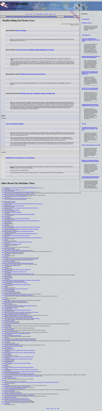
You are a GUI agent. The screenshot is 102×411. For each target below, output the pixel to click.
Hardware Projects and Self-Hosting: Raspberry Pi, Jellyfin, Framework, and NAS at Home (20, 207)
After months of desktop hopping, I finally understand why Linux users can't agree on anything (20, 318)
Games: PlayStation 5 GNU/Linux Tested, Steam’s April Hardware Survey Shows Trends (19, 233)
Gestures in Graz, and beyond (8, 329)
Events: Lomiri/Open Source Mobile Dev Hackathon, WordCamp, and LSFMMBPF (18, 214)
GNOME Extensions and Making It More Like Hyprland (13, 205)
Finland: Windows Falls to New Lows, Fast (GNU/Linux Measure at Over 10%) (17, 305)
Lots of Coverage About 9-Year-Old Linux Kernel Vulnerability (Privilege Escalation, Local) (20, 187)
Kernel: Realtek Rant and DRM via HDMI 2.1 (11, 189)
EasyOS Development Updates (8, 361)
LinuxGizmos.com (86, 35)
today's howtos (5, 239)
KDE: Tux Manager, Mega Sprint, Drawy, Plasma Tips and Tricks (15, 288)
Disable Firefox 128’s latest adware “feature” (32, 74)
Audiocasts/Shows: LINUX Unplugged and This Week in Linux (14, 271)
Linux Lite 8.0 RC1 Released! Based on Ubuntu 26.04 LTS (13, 388)
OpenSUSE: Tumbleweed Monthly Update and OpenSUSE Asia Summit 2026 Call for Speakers (21, 227)
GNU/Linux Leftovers (6, 216)
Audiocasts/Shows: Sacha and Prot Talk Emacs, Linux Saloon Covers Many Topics (18, 352)
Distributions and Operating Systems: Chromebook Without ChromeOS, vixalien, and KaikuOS (21, 280)
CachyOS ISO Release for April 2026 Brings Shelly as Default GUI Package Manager (19, 339)
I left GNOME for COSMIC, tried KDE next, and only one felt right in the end (17, 316)
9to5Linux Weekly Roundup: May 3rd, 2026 (91, 145)
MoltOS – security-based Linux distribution (10, 322)
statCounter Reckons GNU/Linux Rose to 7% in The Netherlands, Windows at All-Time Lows (20, 375)
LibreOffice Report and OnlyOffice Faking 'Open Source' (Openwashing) (16, 269)
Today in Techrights (6, 254)
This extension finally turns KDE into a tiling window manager (14, 301)
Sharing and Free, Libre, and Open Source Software (12, 346)
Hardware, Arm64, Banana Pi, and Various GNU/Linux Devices (14, 282)
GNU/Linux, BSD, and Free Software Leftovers (11, 265)
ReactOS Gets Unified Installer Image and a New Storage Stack (14, 314)
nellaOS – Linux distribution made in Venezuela (11, 292)
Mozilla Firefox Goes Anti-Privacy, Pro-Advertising (20, 157)
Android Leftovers (5, 246)
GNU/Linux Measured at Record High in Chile (11, 252)
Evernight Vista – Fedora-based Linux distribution (12, 392)
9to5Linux (84, 123)
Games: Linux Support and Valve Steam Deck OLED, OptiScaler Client (16, 284)
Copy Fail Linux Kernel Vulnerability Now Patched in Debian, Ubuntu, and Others (91, 177)
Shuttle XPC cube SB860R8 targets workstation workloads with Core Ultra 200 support (91, 40)
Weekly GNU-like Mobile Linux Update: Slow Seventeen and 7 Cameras (16, 310)
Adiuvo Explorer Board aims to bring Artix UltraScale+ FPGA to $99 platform (91, 57)
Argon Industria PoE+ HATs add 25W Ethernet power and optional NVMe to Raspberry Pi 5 (90, 72)
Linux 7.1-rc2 (4, 297)
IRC (34, 14)
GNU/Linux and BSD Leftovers (8, 348)
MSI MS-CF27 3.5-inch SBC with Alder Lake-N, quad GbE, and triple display (90, 89)
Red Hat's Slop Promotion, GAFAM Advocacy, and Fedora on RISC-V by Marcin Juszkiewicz (20, 229)
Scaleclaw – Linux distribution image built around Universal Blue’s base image (17, 263)
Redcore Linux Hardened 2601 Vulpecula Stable (11, 335)
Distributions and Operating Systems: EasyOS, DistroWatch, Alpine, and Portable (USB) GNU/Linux (22, 237)
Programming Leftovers (6, 222)
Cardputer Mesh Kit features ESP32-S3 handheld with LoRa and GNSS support (90, 105)
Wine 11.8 (4, 380)
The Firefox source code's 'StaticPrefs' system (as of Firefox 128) (37, 93)
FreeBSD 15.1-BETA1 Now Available (9, 378)
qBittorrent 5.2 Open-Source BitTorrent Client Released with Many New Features (90, 161)
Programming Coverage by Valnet (8, 201)
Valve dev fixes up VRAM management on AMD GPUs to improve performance (18, 367)
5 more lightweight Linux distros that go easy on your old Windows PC (16, 386)
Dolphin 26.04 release (6, 324)
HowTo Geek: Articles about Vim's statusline (10, 210)
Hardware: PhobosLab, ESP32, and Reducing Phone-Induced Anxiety (16, 218)
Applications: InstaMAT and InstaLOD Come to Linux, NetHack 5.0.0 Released (17, 231)
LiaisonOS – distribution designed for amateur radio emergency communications (18, 395)
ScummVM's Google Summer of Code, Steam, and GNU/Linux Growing (16, 363)
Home (27, 14)
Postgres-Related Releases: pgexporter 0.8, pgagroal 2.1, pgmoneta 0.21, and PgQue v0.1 (20, 369)
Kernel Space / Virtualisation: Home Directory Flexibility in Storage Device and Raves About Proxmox (22, 203)
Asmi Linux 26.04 (5, 337)
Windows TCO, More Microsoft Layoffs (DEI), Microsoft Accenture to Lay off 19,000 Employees (31, 16)
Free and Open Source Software (8, 248)
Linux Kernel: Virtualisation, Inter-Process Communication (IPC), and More (17, 241)
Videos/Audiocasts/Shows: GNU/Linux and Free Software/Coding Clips (16, 333)
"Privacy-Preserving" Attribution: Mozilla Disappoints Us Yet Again (35, 49)
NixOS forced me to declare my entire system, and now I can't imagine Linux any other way (20, 312)
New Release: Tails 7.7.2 (87, 22)
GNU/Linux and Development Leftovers (10, 307)
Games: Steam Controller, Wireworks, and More (11, 244)
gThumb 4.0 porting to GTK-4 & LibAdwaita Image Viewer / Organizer (16, 194)
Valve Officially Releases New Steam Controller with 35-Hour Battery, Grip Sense (90, 128)
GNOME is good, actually (7, 303)
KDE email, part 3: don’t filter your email (10, 331)
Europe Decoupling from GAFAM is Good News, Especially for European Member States (19, 371)
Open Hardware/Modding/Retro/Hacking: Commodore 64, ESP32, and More (17, 358)
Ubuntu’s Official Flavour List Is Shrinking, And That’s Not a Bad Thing (16, 399)
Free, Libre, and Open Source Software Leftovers (12, 212)
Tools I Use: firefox (21, 30)
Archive (50, 14)
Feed (54, 14)
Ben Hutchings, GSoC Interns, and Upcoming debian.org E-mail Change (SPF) (18, 356)
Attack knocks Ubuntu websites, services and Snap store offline (14, 198)
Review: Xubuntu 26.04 (6, 327)
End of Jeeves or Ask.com (7, 278)
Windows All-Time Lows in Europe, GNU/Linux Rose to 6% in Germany (16, 401)
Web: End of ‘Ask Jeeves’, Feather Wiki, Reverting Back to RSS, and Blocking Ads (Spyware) (20, 220)
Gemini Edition (39, 14)
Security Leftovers (69, 16)
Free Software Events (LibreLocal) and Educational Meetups (14, 196)
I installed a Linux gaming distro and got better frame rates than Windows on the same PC (20, 258)
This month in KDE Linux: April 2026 (9, 397)
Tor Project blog (85, 19)
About (31, 14)
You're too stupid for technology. (15, 123)
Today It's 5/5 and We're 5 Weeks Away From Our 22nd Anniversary (15, 250)
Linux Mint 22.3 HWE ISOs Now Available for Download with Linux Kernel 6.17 (17, 295)
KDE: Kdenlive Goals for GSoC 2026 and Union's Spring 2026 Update (16, 235)
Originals (46, 14)
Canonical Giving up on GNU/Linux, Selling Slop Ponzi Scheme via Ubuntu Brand (18, 350)
